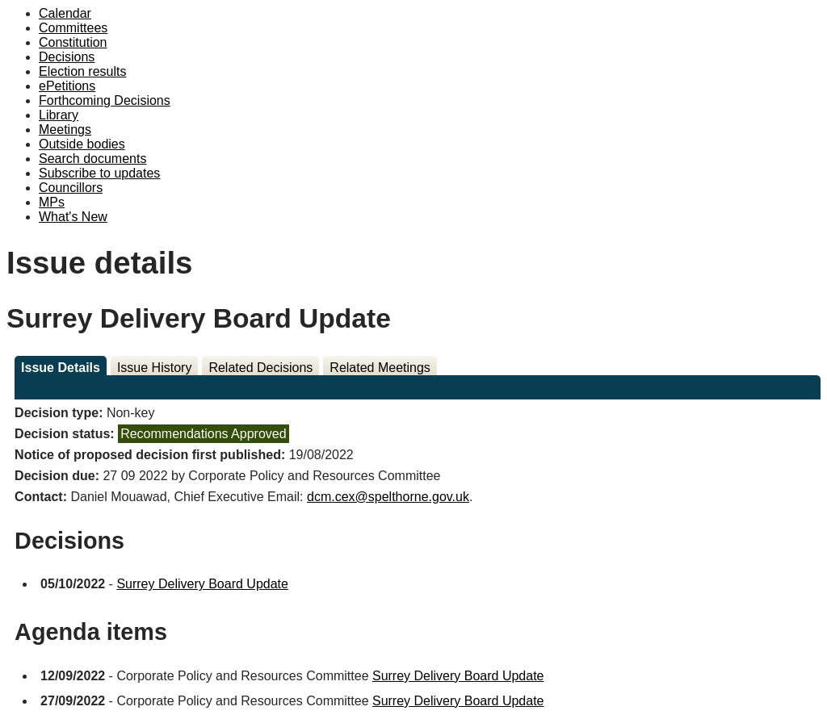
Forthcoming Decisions (104, 100)
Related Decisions (260, 367)
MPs (52, 202)
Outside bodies (82, 144)
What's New (73, 217)
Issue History (154, 367)
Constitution (73, 42)
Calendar (65, 13)
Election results (83, 71)
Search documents (92, 158)
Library (58, 115)
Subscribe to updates (99, 173)
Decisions (66, 57)
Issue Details (60, 367)
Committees (73, 28)
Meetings (65, 129)
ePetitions (67, 86)
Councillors (71, 187)
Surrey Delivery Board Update (202, 584)
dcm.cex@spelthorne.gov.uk (388, 497)
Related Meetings (380, 367)
